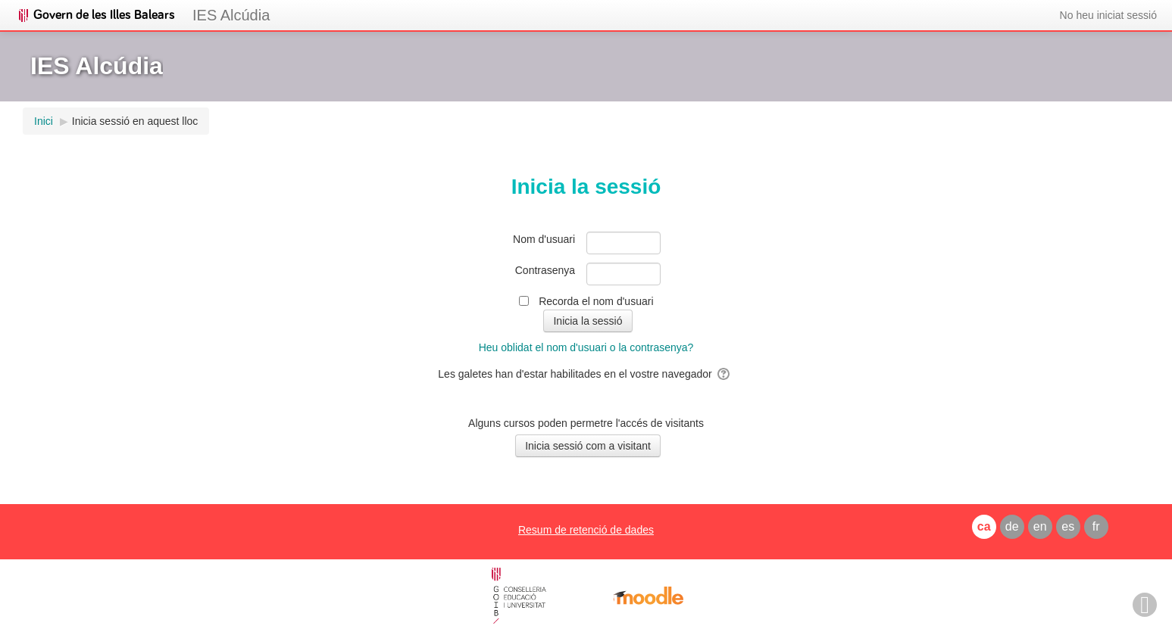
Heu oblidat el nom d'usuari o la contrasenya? (586, 347)
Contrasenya (545, 270)
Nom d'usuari (544, 239)
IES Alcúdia (231, 15)
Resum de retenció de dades (586, 530)
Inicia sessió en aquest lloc (135, 121)
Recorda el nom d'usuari (596, 301)
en (1040, 526)
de (1012, 526)
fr (1096, 526)
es (1067, 526)
